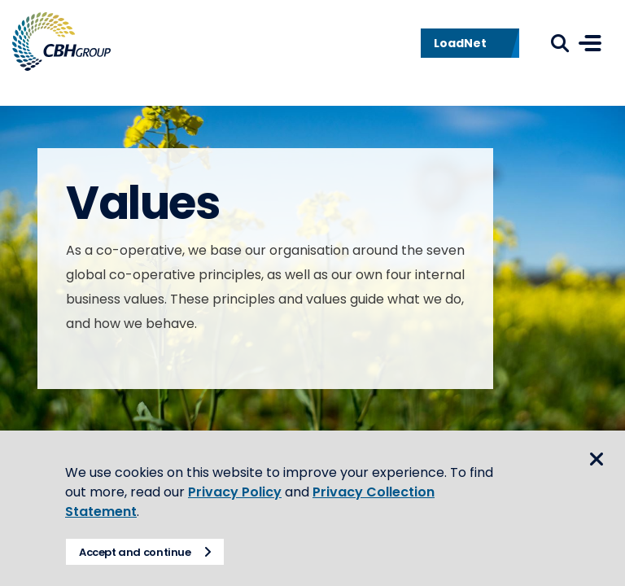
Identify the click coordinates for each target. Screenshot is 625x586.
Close (596, 459)
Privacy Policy (235, 492)
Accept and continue (135, 552)
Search (560, 43)
